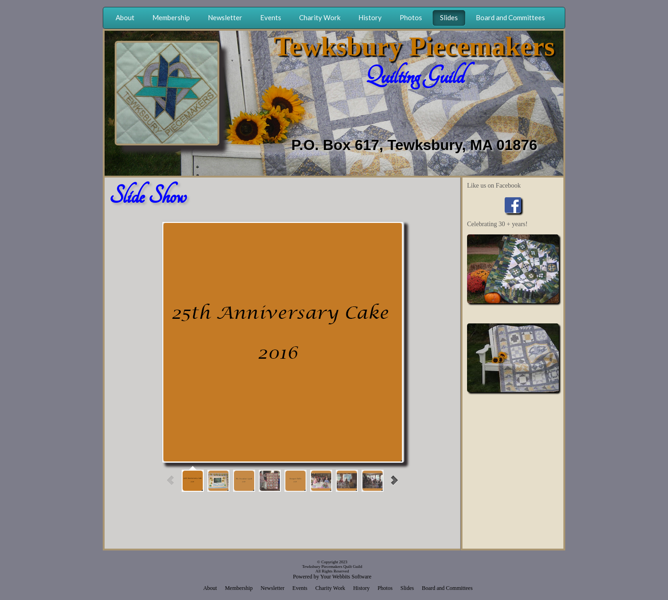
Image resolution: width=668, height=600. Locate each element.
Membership (239, 588)
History (361, 588)
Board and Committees (447, 588)
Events (299, 588)
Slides (407, 588)
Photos (385, 588)
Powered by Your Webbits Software (332, 576)
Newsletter (272, 588)
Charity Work (330, 588)
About (210, 588)
